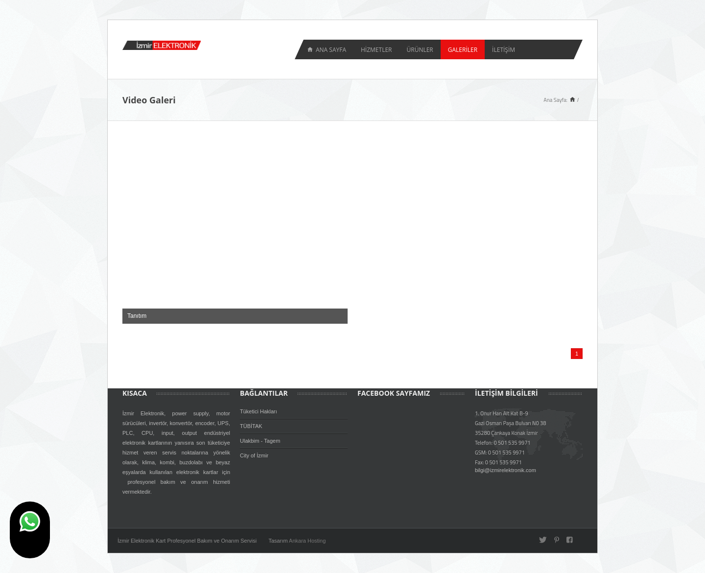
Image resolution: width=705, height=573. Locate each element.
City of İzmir (254, 455)
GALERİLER (462, 50)
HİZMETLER (376, 50)
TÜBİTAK (251, 426)
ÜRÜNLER (419, 50)
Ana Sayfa (331, 50)
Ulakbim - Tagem (260, 441)
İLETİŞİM (503, 50)
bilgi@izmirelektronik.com (505, 470)
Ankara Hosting (307, 541)
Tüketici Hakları (258, 411)
